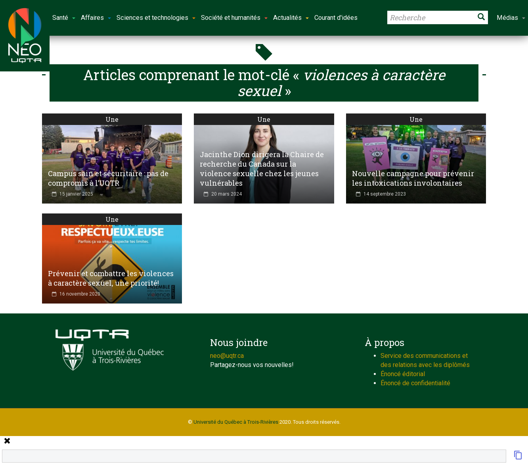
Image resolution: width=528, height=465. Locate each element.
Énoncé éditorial (403, 374)
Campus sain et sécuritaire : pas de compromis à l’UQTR (108, 178)
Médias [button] (511, 17)
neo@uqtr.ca (227, 355)
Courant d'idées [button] (336, 17)
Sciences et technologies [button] (156, 17)
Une (112, 119)
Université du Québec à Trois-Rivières (235, 422)
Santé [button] (63, 17)
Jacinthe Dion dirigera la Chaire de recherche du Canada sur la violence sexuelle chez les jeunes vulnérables (262, 169)
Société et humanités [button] (234, 17)
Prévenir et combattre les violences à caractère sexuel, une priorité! (111, 278)
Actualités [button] (291, 17)
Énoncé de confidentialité (415, 383)
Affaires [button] (96, 17)
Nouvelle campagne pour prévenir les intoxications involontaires (413, 178)
